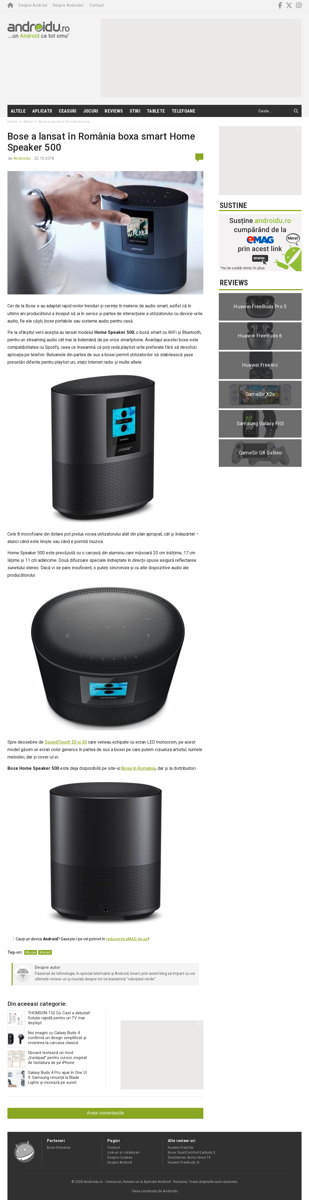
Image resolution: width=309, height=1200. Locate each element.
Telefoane (183, 111)
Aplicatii (42, 111)
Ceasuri (67, 111)
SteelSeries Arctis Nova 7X (189, 1157)
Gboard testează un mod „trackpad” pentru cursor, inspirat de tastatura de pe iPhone (47, 1059)
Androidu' (22, 158)
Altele (18, 111)
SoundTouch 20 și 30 (66, 742)
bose (32, 952)
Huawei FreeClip (180, 1148)
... (199, 156)
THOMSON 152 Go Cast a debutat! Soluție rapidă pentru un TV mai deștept (48, 1019)
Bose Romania (59, 1148)
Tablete (156, 111)
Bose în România (138, 768)
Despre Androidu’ (68, 5)
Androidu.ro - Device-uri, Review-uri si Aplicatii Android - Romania (135, 1182)
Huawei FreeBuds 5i (183, 1162)
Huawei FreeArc (260, 365)
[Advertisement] (164, 57)
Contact (96, 5)
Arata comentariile (105, 1113)
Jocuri (90, 111)
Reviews (114, 111)
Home (12, 121)
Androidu (170, 1191)
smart (46, 952)
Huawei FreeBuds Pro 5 (260, 306)
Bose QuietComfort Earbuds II (191, 1152)
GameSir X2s (260, 394)
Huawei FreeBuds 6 (260, 336)
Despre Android (33, 5)
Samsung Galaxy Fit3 (260, 423)
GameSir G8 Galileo (260, 453)
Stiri (135, 111)
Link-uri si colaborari (123, 1152)
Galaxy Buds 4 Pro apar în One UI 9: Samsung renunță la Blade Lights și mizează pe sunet (47, 1079)
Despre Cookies (119, 1157)
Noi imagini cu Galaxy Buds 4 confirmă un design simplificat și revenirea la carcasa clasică (46, 1039)
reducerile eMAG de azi (127, 939)
